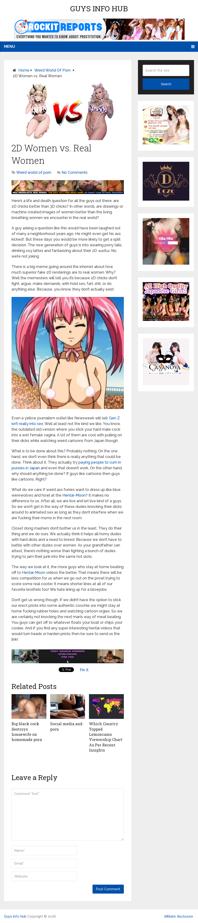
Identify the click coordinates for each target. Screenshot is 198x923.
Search (166, 84)
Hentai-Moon (74, 495)
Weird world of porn (52, 70)
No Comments (75, 172)
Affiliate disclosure (178, 916)
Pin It (84, 670)
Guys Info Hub (99, 8)
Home (23, 70)
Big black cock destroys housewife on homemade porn (27, 731)
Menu (9, 46)
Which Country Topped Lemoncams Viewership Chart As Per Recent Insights (105, 737)
